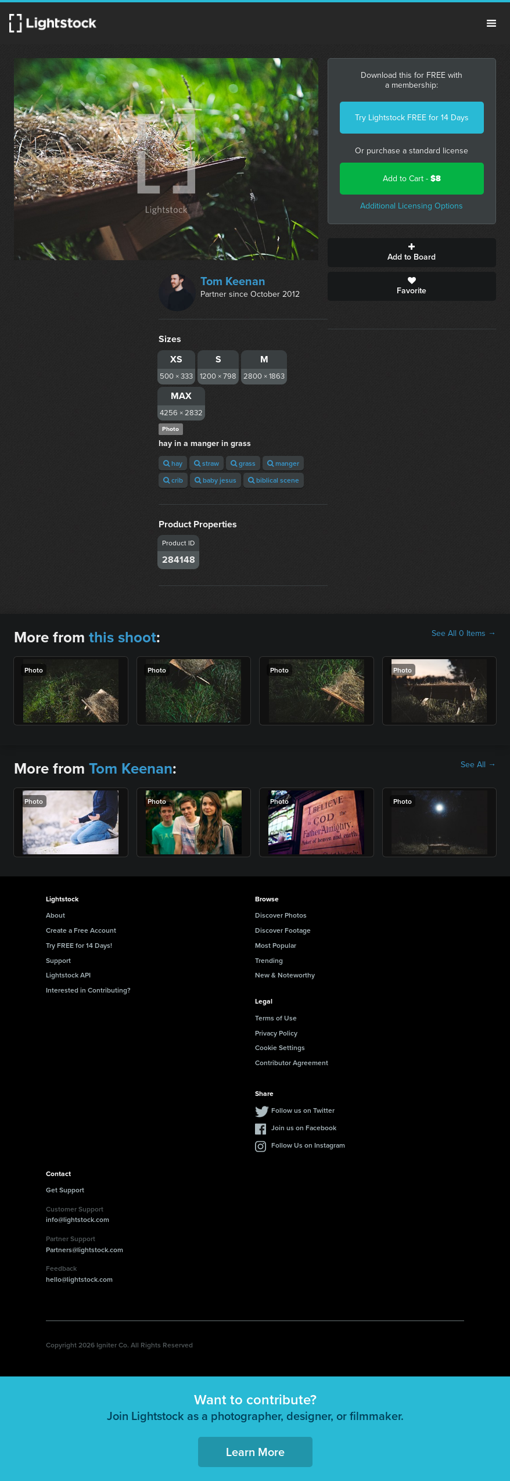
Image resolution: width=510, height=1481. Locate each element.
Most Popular (275, 945)
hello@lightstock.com (79, 1279)
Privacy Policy (276, 1033)
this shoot (122, 637)
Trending (269, 960)
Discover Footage (283, 930)
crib (173, 480)
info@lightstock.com (77, 1219)
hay (172, 463)
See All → (478, 765)
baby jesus (215, 480)
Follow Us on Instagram (308, 1145)
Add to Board (412, 253)
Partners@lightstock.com (84, 1249)
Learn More (255, 1451)
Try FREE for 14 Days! (79, 945)
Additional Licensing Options (411, 206)
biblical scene (273, 480)
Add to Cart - (412, 178)
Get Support (65, 1190)
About (55, 915)
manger (283, 463)
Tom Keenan (232, 281)
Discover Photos (281, 915)
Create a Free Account (81, 930)
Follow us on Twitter (303, 1110)
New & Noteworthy (285, 975)
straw (206, 463)
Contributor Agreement (291, 1062)
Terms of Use (276, 1018)
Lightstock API (68, 975)
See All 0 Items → (464, 633)
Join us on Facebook (303, 1128)
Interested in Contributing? (88, 990)
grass (243, 463)
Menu (491, 23)
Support (58, 960)
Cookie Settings (280, 1047)
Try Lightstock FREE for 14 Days (412, 118)
